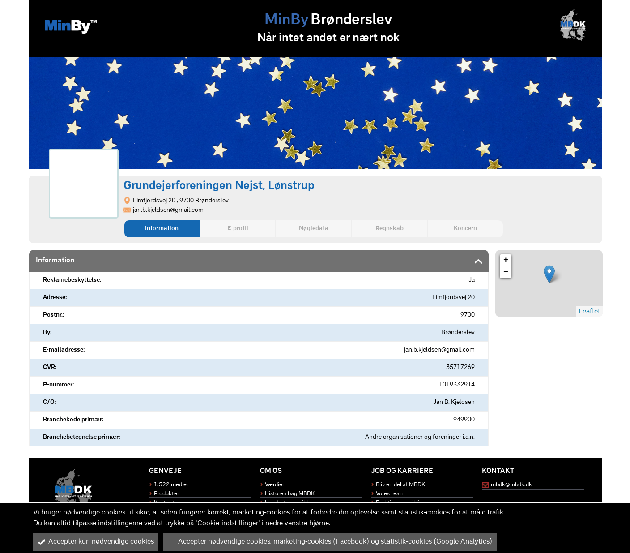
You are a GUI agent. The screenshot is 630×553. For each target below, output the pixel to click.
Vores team (390, 494)
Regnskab (389, 228)
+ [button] (505, 260)
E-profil (237, 228)
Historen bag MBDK (290, 494)
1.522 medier (171, 485)
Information (162, 228)
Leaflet (589, 311)
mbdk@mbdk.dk (511, 485)
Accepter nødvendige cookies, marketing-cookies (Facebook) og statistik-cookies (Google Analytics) (329, 541)
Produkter (166, 494)
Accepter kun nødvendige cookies (96, 541)
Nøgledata (313, 228)
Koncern (465, 228)
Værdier (274, 485)
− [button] (505, 272)
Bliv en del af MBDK (400, 485)
